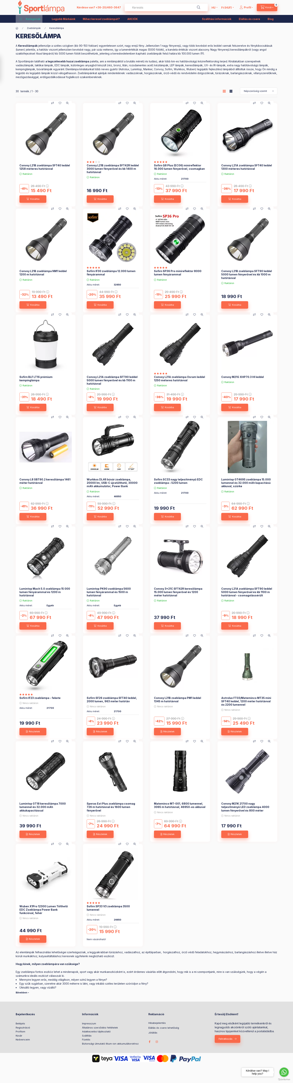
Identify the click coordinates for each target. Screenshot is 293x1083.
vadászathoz (132, 952)
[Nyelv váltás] (214, 7)
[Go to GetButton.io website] (284, 1079)
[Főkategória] (17, 28)
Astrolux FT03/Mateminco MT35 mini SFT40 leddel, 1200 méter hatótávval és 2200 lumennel (246, 701)
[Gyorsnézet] (67, 103)
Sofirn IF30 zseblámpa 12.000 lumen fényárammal (111, 272)
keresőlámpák (194, 65)
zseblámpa (81, 61)
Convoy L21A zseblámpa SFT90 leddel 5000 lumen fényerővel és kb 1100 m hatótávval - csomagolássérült (246, 592)
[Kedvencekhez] (60, 103)
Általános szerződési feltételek (100, 1027)
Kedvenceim (23, 1039)
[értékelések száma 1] (94, 162)
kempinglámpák (25, 69)
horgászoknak (153, 73)
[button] (30, 19)
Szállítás (87, 1035)
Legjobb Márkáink (63, 19)
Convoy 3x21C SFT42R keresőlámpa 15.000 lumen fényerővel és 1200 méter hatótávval (178, 592)
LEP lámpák (177, 65)
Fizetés (86, 1039)
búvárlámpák (45, 69)
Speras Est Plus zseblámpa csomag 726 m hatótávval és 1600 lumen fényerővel (111, 807)
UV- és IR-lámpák (215, 65)
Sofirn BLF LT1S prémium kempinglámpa (36, 378)
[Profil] (246, 7)
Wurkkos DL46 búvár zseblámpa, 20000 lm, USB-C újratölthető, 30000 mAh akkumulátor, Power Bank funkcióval (112, 484)
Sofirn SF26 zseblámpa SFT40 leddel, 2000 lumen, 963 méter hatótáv (112, 699)
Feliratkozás (225, 1038)
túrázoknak (222, 73)
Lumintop (136, 69)
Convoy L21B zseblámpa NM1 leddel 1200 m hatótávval (43, 272)
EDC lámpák (62, 65)
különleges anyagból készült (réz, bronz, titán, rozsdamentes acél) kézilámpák (119, 65)
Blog (271, 19)
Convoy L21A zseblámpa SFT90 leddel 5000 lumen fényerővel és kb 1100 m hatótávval (112, 380)
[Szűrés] (4, 69)
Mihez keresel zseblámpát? (101, 19)
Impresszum (89, 1023)
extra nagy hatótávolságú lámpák (247, 65)
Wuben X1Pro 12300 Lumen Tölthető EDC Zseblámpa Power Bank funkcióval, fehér (43, 910)
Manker (147, 69)
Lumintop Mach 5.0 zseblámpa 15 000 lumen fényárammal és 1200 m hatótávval (44, 592)
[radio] (230, 91)
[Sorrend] (258, 91)
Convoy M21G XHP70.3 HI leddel (242, 376)
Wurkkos (179, 69)
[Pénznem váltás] (226, 7)
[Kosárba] (32, 199)
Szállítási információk (216, 19)
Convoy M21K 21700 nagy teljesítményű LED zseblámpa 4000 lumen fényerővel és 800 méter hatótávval (245, 808)
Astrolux (124, 69)
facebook (149, 1041)
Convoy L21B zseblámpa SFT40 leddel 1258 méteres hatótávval (44, 167)
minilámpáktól (115, 61)
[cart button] (267, 7)
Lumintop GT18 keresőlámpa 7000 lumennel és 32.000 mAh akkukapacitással (42, 807)
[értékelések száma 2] (161, 162)
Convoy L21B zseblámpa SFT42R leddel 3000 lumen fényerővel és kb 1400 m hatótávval (113, 169)
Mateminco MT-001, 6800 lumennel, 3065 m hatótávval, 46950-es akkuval (179, 805)
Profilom (20, 1031)
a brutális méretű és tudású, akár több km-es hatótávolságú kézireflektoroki (171, 61)
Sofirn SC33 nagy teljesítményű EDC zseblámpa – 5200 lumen (178, 481)
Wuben (190, 69)
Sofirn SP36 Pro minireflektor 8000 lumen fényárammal (177, 272)
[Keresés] (198, 7)
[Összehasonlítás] (52, 103)
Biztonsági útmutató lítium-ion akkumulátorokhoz (110, 1043)
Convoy (159, 69)
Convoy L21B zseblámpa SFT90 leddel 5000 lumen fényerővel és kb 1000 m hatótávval (246, 274)
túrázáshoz (116, 952)
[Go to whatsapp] (284, 1072)
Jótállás (152, 1032)
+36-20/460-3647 (108, 7)
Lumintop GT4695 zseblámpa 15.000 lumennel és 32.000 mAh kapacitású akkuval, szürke (246, 483)
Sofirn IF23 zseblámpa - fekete (40, 697)
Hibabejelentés (157, 1023)
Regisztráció (23, 1027)
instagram (157, 1041)
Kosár (19, 1035)
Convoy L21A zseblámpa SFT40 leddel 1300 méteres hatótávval (246, 167)
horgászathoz (171, 952)
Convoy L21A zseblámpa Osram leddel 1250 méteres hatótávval (179, 378)
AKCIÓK (132, 19)
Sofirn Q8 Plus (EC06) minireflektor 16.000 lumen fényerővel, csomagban (179, 167)
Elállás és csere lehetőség (163, 1027)
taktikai (39, 65)
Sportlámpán (26, 61)
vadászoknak (134, 73)
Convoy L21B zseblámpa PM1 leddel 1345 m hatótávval (177, 699)
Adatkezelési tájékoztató (96, 1031)
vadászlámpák (24, 65)
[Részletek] (32, 731)
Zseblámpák (34, 28)
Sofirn (168, 69)
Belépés (20, 1023)
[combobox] (166, 7)
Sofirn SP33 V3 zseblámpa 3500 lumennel (108, 908)
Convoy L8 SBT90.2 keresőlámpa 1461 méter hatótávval (44, 481)
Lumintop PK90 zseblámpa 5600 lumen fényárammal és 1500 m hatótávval (109, 592)
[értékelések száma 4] (94, 903)
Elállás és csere (249, 19)
